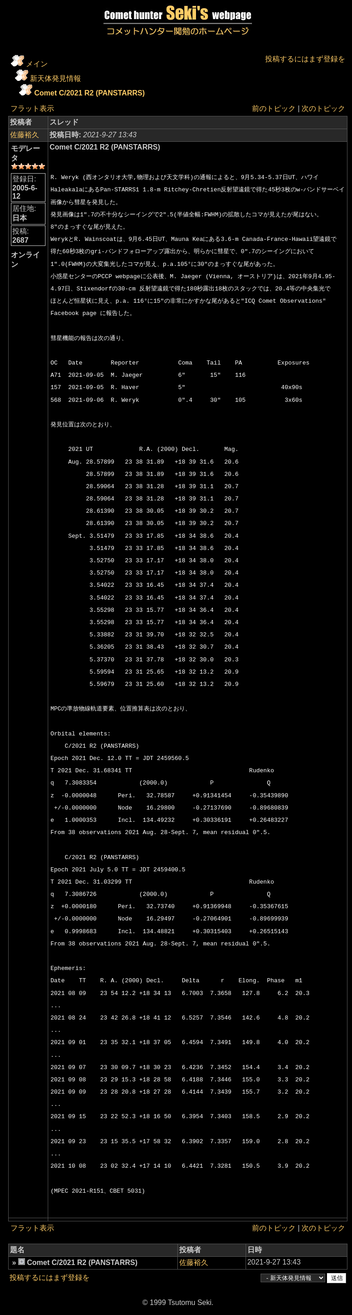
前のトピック (274, 108)
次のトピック (323, 108)
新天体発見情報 (55, 78)
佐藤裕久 (24, 135)
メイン (37, 64)
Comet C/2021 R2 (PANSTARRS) (89, 93)
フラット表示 (32, 108)
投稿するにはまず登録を (305, 59)
